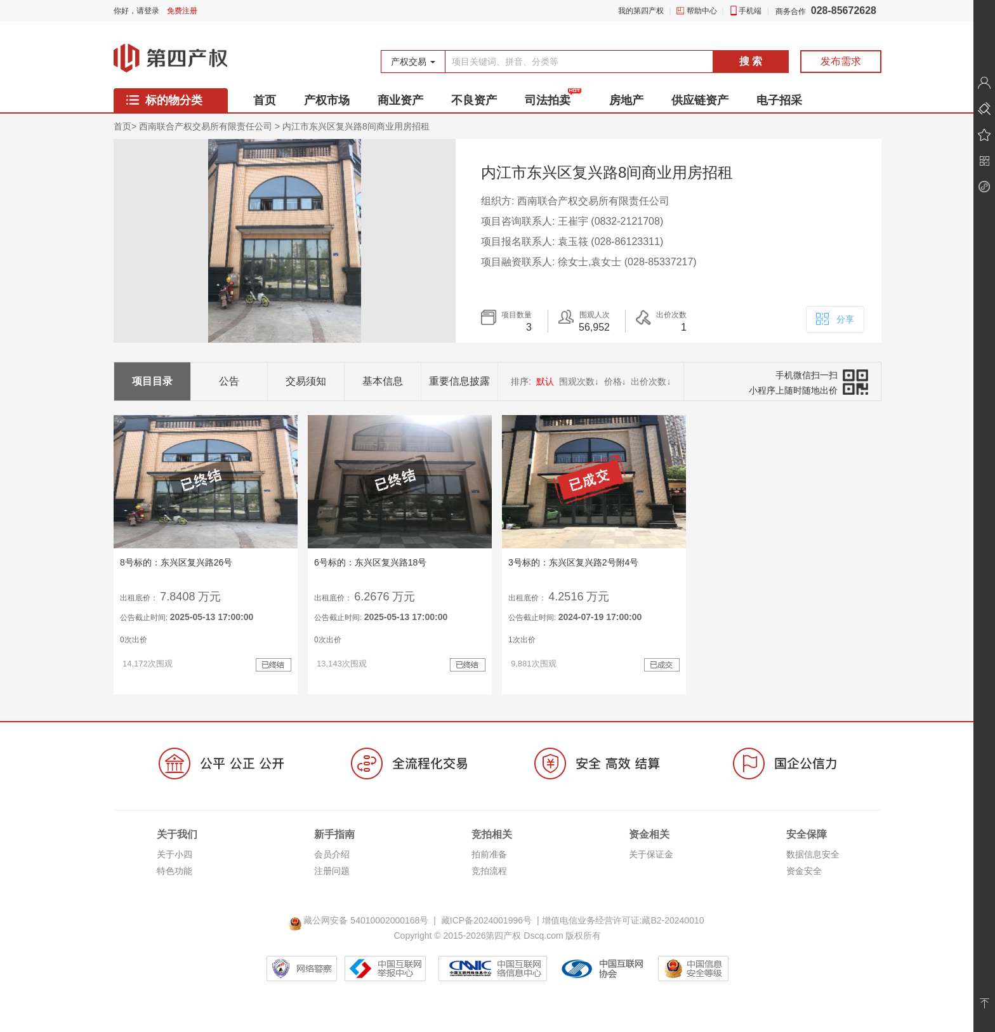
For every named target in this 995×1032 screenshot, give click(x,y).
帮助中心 (702, 10)
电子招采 (779, 100)
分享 (834, 318)
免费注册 (182, 10)
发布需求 (840, 61)
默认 (545, 381)
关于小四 (174, 854)
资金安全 (804, 871)
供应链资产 (699, 100)
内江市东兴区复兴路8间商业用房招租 (356, 126)
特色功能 (174, 871)
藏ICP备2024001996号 (486, 920)
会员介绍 (332, 854)
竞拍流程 (489, 871)
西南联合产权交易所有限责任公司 (205, 126)
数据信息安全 (813, 854)
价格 (615, 381)
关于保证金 (651, 854)
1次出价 (522, 639)
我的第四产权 (641, 10)
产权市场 (327, 100)
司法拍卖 (547, 100)
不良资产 (474, 100)
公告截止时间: (186, 617)
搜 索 (750, 61)
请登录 (147, 10)
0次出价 (133, 639)
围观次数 (579, 381)
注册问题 (332, 871)
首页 (264, 100)
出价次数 (651, 381)
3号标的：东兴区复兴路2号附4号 (573, 562)
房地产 (626, 100)
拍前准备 (489, 854)
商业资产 (400, 100)
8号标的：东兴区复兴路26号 (176, 562)
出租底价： (139, 597)
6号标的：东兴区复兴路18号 (370, 562)
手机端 (750, 10)
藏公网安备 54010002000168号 (361, 920)
